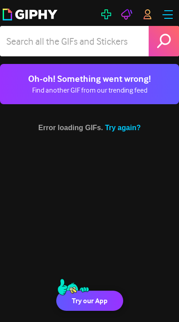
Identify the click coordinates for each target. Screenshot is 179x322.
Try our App (90, 301)
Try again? (123, 127)
